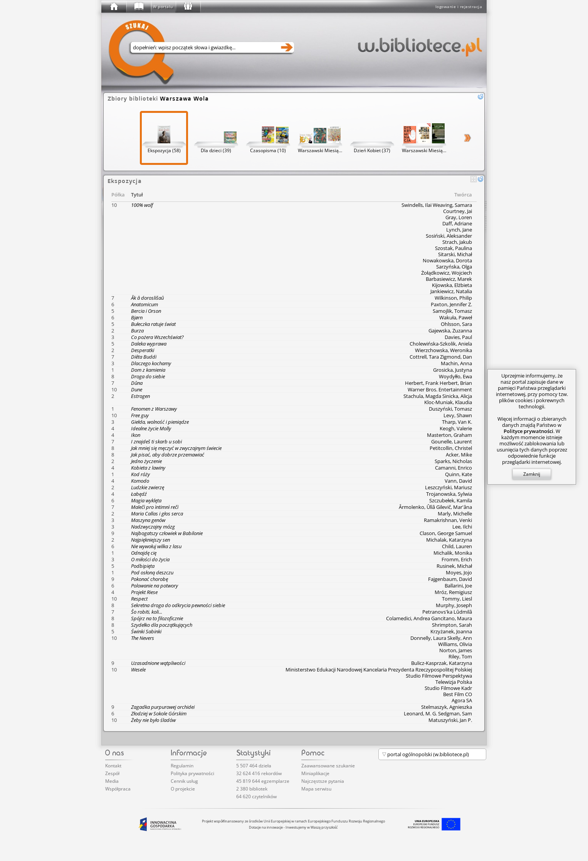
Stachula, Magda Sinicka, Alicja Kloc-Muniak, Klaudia (437, 399)
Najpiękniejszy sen (150, 540)
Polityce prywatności (528, 431)
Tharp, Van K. (457, 422)
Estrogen (140, 396)
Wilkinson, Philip (453, 298)
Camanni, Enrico (453, 468)
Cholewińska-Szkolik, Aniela (441, 344)
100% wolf (142, 205)
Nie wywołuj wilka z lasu (156, 546)
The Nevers (142, 638)
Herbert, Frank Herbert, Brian (438, 383)
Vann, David (458, 481)
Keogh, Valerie (456, 428)
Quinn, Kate (458, 474)
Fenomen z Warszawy (154, 409)
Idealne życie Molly (151, 428)
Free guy (140, 415)
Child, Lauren (457, 546)
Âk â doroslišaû (147, 298)
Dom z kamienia (148, 370)
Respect (139, 599)
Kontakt (113, 765)
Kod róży (140, 474)
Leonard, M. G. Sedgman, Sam (438, 713)
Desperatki (142, 350)
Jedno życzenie (146, 461)
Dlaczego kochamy (151, 363)
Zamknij (531, 474)
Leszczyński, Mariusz (448, 487)
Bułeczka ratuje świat (153, 324)
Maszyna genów (148, 520)
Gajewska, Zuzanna (450, 330)
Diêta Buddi (143, 357)
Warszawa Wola (184, 98)
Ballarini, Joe (458, 585)
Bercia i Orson (146, 311)
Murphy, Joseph (454, 605)
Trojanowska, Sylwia (449, 494)
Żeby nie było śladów (153, 720)
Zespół (112, 773)
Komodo (140, 481)
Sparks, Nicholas (453, 461)
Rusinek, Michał (454, 566)
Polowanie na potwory (154, 585)
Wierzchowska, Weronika (443, 350)
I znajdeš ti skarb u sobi (156, 441)
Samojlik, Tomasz (452, 311)
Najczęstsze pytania (322, 781)
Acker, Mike (459, 454)
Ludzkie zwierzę (147, 487)
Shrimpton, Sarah (452, 625)
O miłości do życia (150, 559)
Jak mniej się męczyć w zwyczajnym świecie (176, 448)
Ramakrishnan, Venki (448, 520)
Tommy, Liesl (457, 599)
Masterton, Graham (449, 435)
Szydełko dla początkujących (161, 625)
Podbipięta (143, 566)
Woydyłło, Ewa (455, 376)
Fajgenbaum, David (450, 579)
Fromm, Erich (457, 559)
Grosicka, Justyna (452, 370)
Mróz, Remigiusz (453, 592)
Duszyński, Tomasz (450, 409)
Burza (137, 330)
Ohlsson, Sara (456, 324)
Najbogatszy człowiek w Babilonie (167, 533)
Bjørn (137, 317)
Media (112, 781)
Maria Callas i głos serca (157, 513)
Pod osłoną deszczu (152, 572)
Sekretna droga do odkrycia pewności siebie (178, 605)
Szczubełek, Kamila (450, 500)
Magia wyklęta (146, 500)
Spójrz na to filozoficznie (157, 618)
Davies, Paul (458, 337)
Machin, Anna (456, 363)
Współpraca (118, 788)
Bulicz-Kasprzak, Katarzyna (441, 663)
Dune (136, 389)
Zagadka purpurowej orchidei (163, 707)
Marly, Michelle (455, 513)
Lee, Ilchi (462, 527)
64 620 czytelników (256, 796)
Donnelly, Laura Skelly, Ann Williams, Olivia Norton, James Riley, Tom (441, 647)
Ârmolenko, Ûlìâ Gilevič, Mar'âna (435, 507)
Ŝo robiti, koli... (146, 612)
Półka (118, 194)
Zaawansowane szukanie (328, 765)
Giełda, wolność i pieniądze (160, 422)
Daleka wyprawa (148, 344)
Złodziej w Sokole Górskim (158, 713)
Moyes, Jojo (459, 572)
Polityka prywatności (192, 773)
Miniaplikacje (315, 773)
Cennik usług (184, 781)
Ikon (135, 435)
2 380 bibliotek (251, 788)
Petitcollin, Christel (451, 448)
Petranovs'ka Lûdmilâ (447, 612)
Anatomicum (144, 304)
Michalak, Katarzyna (449, 540)
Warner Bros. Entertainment (440, 389)
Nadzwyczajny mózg (153, 527)
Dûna (137, 383)
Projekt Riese (144, 592)
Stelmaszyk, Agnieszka (446, 707)
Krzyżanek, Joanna (451, 631)
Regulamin (182, 765)
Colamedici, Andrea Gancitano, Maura (429, 618)
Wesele (138, 669)
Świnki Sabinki (146, 631)
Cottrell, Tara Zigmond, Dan (441, 357)
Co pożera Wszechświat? (157, 337)
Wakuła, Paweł (455, 317)
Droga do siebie (148, 376)
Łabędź (139, 494)
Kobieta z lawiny (148, 468)
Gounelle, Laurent (451, 441)
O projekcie (183, 788)
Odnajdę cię (143, 553)
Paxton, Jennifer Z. (451, 304)
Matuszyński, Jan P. (450, 720)
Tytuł (137, 194)
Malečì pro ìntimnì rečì (154, 507)
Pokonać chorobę (149, 579)
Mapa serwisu (316, 788)
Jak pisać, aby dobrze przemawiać (167, 454)
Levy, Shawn (458, 415)
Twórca (463, 194)
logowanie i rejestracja (458, 6)
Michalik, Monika (452, 553)
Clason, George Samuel (446, 533)
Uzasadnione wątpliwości (158, 663)
